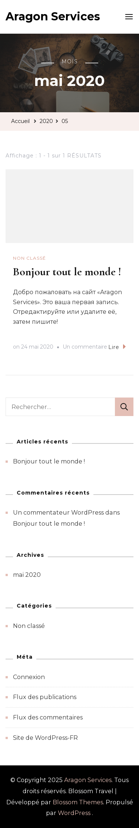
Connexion (29, 677)
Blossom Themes (78, 802)
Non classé (29, 258)
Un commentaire (85, 347)
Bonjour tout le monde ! (67, 272)
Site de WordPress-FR (45, 737)
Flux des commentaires (48, 717)
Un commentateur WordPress (58, 512)
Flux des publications (44, 697)
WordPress (74, 813)
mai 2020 (27, 574)
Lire (117, 346)
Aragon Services (53, 16)
